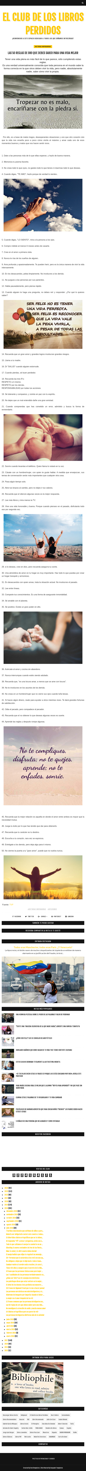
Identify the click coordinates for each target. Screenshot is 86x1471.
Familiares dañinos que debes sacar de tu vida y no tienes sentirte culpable (44, 1050)
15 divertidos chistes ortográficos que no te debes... (24, 1238)
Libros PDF (18, 1437)
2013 (6, 1350)
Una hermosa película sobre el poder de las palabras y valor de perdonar (43, 1014)
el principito (35, 1424)
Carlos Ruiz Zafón (27, 1428)
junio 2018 (10, 1319)
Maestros (46, 1432)
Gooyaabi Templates (56, 1468)
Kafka (75, 1432)
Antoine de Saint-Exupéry (10, 1428)
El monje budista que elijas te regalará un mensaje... (24, 1254)
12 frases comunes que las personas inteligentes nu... (25, 1302)
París (72, 1424)
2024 (6, 1188)
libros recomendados (9, 1419)
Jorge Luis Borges (8, 1432)
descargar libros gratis (10, 1415)
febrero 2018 (11, 1333)
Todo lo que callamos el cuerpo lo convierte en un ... (24, 1244)
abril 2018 (10, 1326)
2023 (6, 1191)
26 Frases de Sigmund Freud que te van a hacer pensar (25, 1288)
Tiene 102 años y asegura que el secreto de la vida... (24, 1268)
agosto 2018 (11, 1225)
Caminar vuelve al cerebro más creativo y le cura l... (24, 1265)
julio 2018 (10, 1228)
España (69, 1428)
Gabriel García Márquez (10, 1424)
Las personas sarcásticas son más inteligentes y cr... (24, 1291)
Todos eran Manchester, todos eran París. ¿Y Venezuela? (43, 947)
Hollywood (24, 1415)
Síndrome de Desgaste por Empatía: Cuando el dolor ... (25, 1295)
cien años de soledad (48, 1424)
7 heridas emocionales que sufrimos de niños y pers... (24, 1231)
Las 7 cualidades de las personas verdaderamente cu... (25, 1275)
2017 (6, 1340)
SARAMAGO (52, 1437)
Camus (62, 1428)
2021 (6, 1198)
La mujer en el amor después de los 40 (19, 1298)
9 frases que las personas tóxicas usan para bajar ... (24, 1271)
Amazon (21, 1419)
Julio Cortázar (51, 1419)
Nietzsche (28, 1437)
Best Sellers (55, 1415)
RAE (28, 1419)
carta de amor (62, 1437)
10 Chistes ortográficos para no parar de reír (22, 1312)
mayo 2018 (10, 1323)
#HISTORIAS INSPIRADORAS (37, 909)
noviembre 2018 (12, 1214)
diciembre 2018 (12, 1211)
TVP (11, 905)
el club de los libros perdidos (39, 1415)
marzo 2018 (10, 1329)
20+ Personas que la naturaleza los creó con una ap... (25, 1258)
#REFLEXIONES (52, 909)
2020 (6, 1201)
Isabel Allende (63, 1419)
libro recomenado (37, 1419)
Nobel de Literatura (40, 1437)
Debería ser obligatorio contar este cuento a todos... (25, 1234)
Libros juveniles (22, 1432)
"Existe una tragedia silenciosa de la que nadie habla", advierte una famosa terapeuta (48, 1026)
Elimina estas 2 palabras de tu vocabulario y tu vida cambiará (39, 1097)
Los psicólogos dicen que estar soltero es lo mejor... (24, 1281)
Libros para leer (35, 1432)
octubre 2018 (11, 1218)
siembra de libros (51, 1428)
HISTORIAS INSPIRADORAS (43, 47)
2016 (6, 1344)
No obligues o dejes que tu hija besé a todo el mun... (24, 1261)
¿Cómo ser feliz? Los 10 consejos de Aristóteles (34, 1038)
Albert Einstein (62, 1424)
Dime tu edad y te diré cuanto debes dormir (21, 1251)
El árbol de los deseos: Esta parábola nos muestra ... (24, 1285)
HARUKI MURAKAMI (65, 1432)
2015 (6, 1347)
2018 (6, 1208)
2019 (6, 1205)
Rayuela (54, 1432)
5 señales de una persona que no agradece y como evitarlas (38, 1121)
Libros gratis (24, 1424)
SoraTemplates (35, 1468)
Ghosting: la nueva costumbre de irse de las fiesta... (24, 1248)
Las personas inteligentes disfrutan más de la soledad (25, 1315)
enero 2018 (10, 1336)
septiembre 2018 (12, 1221)
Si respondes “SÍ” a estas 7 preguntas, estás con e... (24, 1241)
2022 (6, 1195)
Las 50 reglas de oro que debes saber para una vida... (24, 1305)
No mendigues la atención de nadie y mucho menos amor (26, 1308)
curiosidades (66, 1415)
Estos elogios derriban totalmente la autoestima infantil (38, 1062)
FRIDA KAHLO (39, 1428)
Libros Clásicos (7, 1437)
